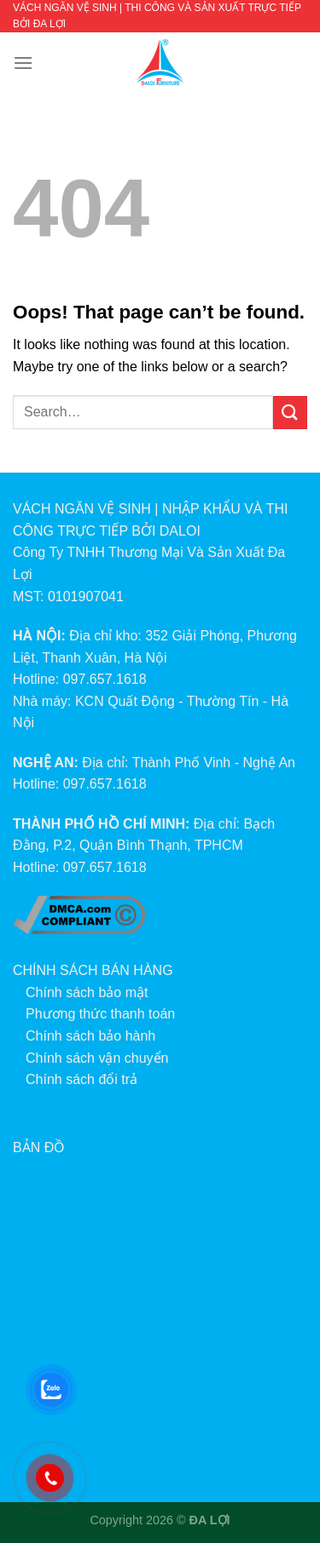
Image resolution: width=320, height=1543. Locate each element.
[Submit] (290, 412)
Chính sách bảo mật (87, 992)
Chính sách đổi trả (81, 1079)
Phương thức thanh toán (100, 1014)
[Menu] (23, 62)
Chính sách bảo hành (90, 1036)
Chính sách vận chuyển (97, 1058)
